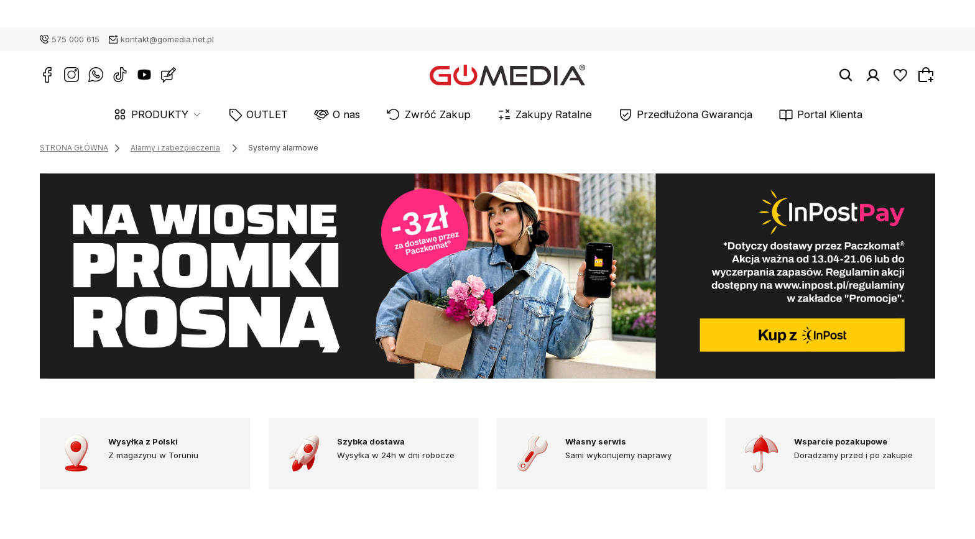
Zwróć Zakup (449, 115)
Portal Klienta (773, 115)
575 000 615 (75, 39)
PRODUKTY (219, 115)
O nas (375, 115)
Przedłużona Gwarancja (661, 115)
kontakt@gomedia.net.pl (167, 39)
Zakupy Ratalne (544, 115)
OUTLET (310, 115)
